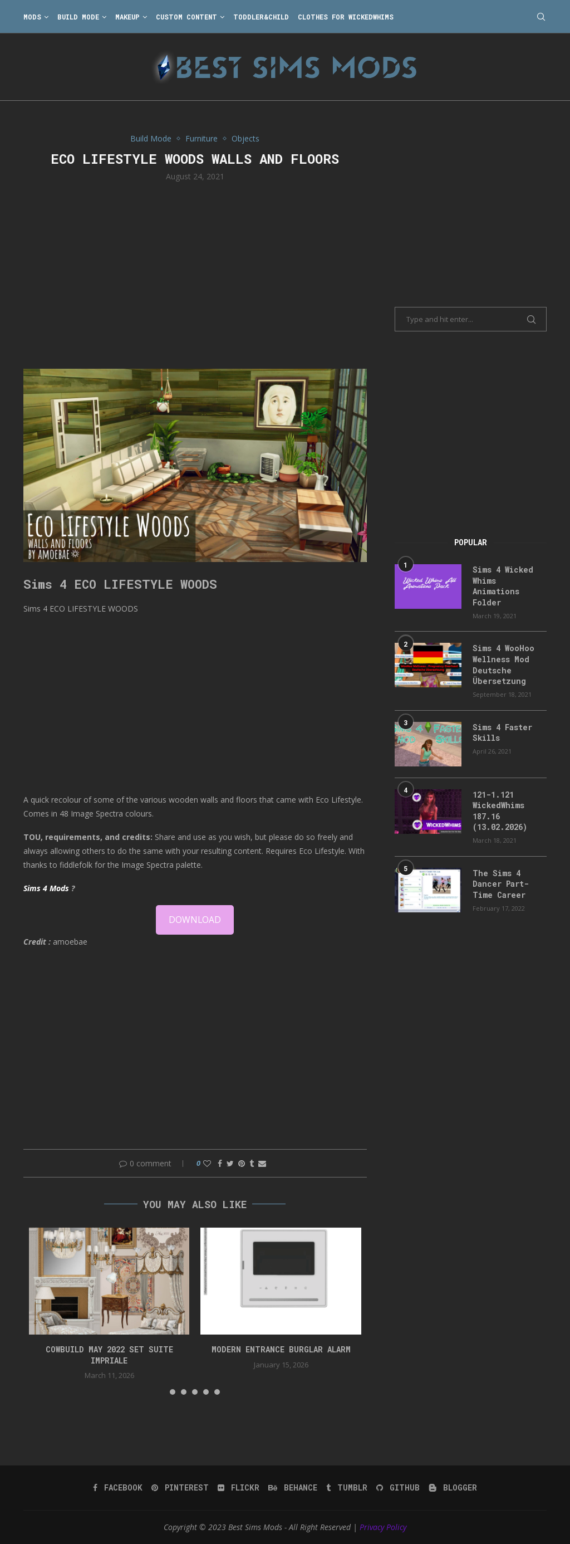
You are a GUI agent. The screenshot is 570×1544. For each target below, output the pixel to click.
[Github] (398, 1487)
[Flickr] (238, 1487)
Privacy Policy (383, 1527)
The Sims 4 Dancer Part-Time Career (501, 884)
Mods (32, 16)
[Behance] (292, 1487)
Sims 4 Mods (46, 888)
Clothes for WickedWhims (346, 16)
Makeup (127, 16)
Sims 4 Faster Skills (502, 733)
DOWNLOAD (195, 919)
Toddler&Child (261, 16)
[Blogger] (453, 1487)
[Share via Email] (262, 1163)
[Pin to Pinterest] (241, 1163)
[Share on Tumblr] (251, 1163)
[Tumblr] (346, 1487)
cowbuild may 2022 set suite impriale (109, 1355)
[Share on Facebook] (220, 1163)
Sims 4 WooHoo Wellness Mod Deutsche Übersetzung (503, 664)
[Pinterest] (180, 1487)
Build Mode (78, 16)
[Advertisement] (195, 274)
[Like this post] (207, 1163)
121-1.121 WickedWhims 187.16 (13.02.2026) (500, 811)
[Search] (541, 17)
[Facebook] (117, 1487)
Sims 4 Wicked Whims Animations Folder (503, 586)
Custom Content (186, 16)
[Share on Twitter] (230, 1163)
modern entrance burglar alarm (281, 1349)
